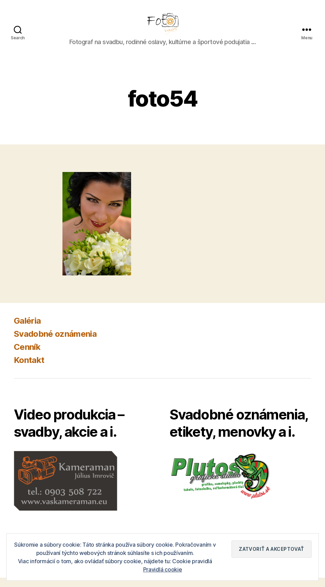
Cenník (27, 356)
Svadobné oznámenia (55, 343)
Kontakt (29, 369)
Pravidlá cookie (162, 569)
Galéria (27, 330)
